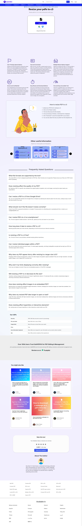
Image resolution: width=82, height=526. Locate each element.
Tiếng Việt (62, 515)
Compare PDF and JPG (45, 495)
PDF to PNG (58, 495)
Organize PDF (28, 493)
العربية (61, 518)
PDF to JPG (43, 487)
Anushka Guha (18, 421)
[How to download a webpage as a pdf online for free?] (41, 410)
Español (11, 512)
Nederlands (62, 512)
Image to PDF (28, 498)
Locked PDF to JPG (14, 495)
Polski (10, 515)
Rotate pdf (58, 490)
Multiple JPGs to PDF (29, 495)
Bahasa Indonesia (13, 509)
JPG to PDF (58, 487)
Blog (72, 1)
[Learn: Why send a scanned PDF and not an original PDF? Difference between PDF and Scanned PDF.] (61, 378)
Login (76, 1)
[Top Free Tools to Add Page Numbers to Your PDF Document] (20, 407)
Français (30, 512)
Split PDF (11, 487)
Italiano (45, 512)
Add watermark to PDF (60, 493)
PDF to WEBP (12, 498)
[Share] (43, 2)
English (61, 509)
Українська (46, 518)
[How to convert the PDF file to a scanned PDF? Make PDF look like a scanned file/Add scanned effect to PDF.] (20, 378)
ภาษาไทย (30, 522)
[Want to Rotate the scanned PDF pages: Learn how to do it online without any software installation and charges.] (41, 378)
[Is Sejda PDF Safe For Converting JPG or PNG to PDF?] (61, 407)
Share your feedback (41, 454)
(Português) (30, 515)
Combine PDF (28, 487)
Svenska (46, 515)
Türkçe (10, 518)
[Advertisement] (41, 46)
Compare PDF (12, 490)
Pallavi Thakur (39, 428)
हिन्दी (10, 522)
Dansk (29, 509)
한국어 (45, 522)
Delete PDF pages (13, 493)
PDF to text (27, 490)
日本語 (61, 522)
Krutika (17, 395)
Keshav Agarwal (60, 421)
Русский (30, 518)
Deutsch (46, 509)
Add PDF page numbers (45, 493)
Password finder (44, 490)
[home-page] (8, 2)
